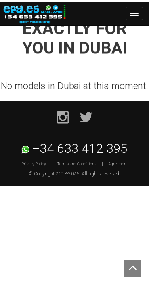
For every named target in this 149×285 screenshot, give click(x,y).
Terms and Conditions (77, 164)
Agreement (118, 164)
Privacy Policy (33, 164)
